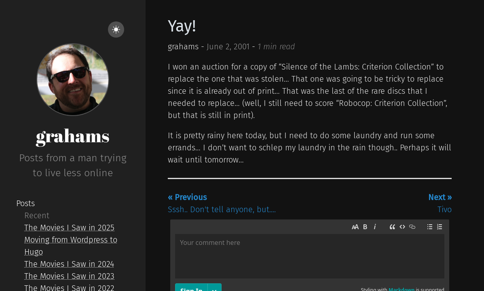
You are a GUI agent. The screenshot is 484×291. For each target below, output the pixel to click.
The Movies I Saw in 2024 (69, 264)
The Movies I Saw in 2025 (69, 227)
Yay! (182, 26)
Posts (25, 203)
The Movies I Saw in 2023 (69, 276)
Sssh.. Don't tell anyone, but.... (222, 203)
